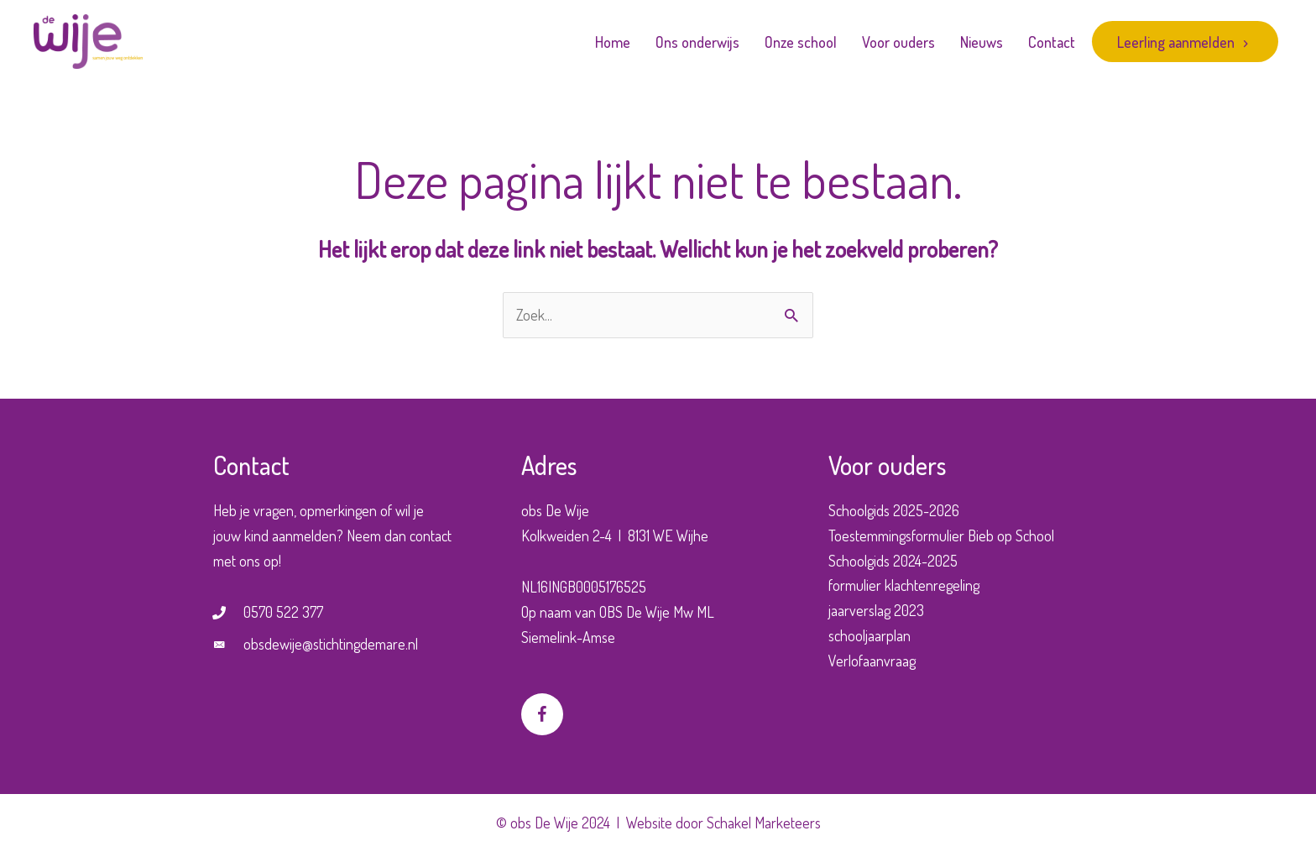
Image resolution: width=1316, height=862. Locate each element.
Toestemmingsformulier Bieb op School (941, 535)
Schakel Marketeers (764, 822)
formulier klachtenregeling (903, 585)
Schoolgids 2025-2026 (893, 510)
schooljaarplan (869, 635)
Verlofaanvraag (872, 660)
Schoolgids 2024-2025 (893, 560)
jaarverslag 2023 (876, 610)
